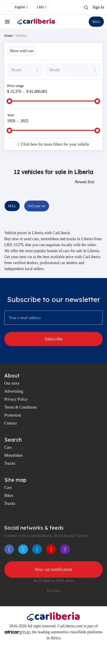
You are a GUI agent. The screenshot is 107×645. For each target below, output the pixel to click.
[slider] (9, 101)
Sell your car (36, 206)
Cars (8, 447)
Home (8, 36)
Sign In (98, 7)
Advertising (13, 391)
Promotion (12, 415)
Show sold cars (22, 51)
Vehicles (21, 36)
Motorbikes (13, 455)
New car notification (53, 569)
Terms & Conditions (20, 407)
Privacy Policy (16, 399)
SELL (96, 22)
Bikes (8, 495)
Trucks (9, 463)
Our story (11, 383)
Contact (10, 423)
